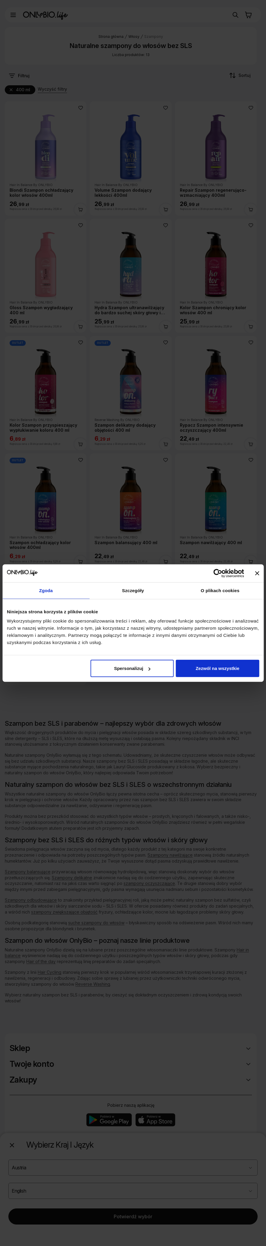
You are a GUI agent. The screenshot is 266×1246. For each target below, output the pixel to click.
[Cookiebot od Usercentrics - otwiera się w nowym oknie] (217, 573)
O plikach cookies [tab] (220, 590)
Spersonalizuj (132, 668)
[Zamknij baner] (257, 573)
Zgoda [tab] (46, 590)
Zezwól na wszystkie (217, 668)
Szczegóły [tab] (133, 590)
